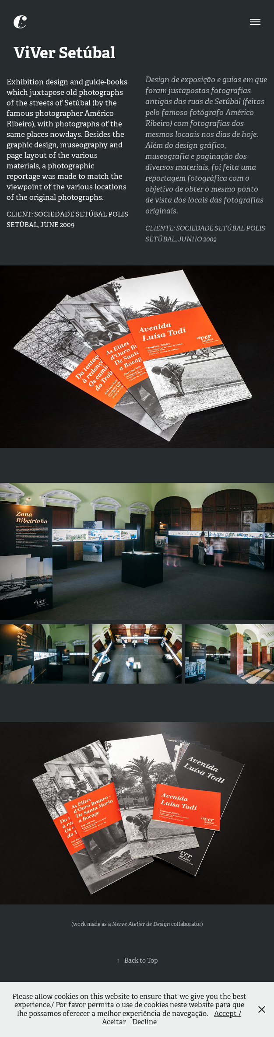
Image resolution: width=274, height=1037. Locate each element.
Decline (144, 1022)
